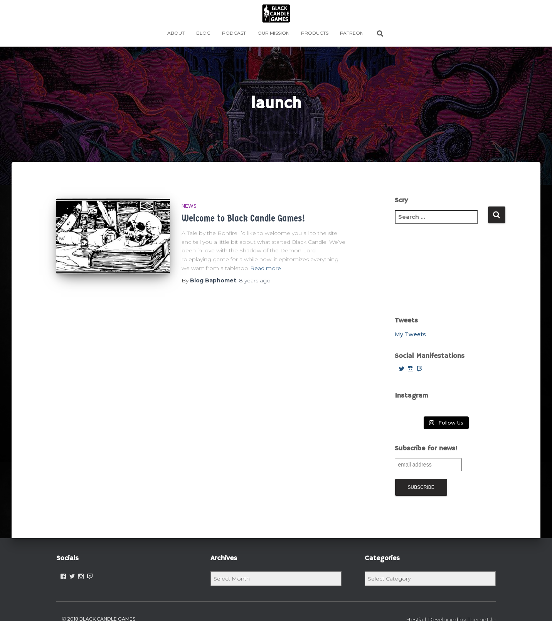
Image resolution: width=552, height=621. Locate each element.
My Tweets (410, 334)
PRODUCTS (314, 33)
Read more (265, 268)
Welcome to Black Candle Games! (243, 218)
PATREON (352, 33)
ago (255, 280)
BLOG (203, 33)
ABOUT (176, 33)
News (189, 206)
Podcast (234, 33)
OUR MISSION (273, 33)
